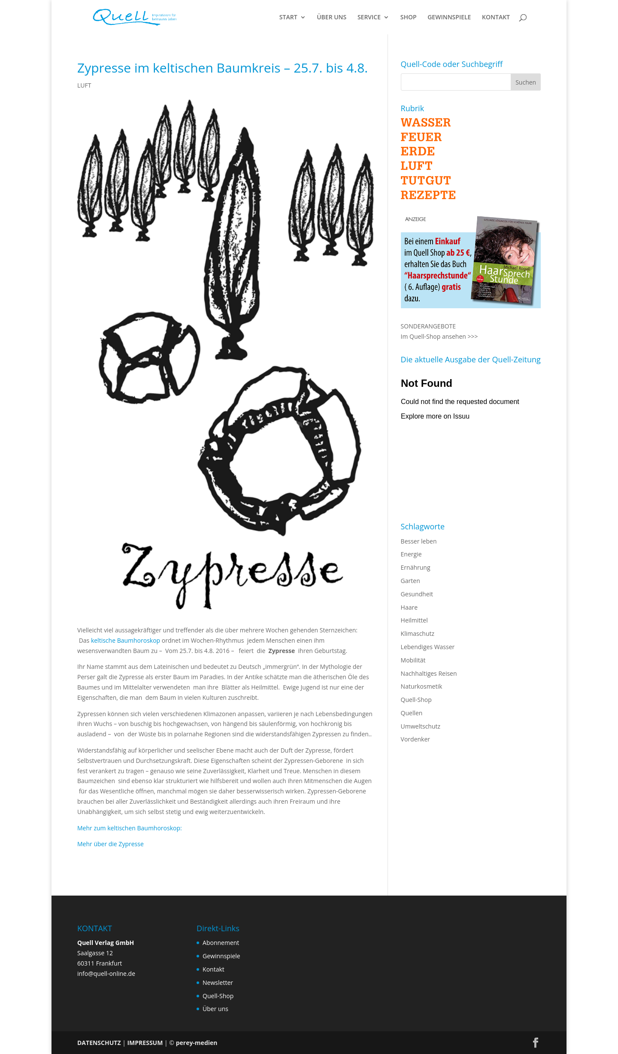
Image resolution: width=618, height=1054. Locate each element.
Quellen (412, 713)
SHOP (408, 17)
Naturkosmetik (421, 686)
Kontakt (213, 969)
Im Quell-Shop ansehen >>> (439, 336)
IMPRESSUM (145, 1043)
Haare (409, 607)
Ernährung (415, 567)
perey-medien (197, 1043)
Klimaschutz (417, 633)
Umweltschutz (421, 726)
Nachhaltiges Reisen (429, 673)
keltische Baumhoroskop (125, 640)
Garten (410, 581)
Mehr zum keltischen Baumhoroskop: (130, 828)
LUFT (84, 85)
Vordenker (415, 739)
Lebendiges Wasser (428, 647)
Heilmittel (414, 620)
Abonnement (221, 943)
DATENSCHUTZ (99, 1043)
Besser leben (419, 541)
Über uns (215, 1009)
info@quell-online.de (106, 973)
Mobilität (413, 660)
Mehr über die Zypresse (110, 844)
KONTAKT (496, 17)
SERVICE (369, 17)
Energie (411, 554)
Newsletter (218, 982)
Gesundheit (417, 594)
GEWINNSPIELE (449, 17)
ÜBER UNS (331, 17)
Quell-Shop (416, 700)
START (288, 17)
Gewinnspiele (221, 956)
